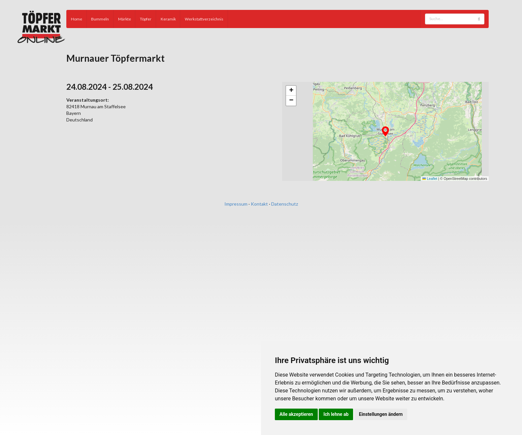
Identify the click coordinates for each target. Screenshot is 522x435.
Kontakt (259, 204)
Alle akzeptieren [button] (296, 414)
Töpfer (145, 19)
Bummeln (100, 19)
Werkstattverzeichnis (204, 19)
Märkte (124, 19)
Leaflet (429, 179)
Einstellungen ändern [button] (381, 414)
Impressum (235, 204)
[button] (385, 131)
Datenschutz (284, 204)
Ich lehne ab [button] (335, 414)
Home (76, 19)
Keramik (168, 19)
